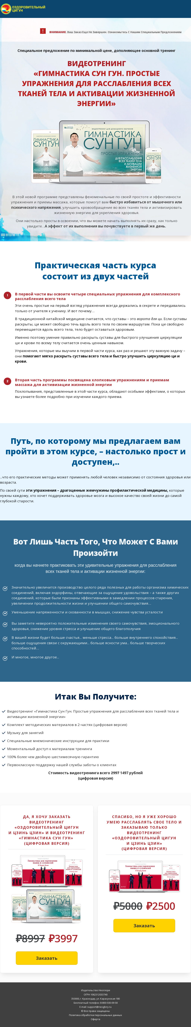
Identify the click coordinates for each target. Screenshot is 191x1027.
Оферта (95, 1019)
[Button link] (46, 958)
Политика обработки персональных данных (95, 1015)
